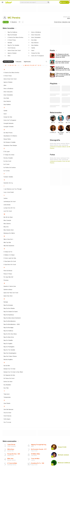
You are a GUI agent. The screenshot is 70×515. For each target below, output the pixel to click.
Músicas (6, 511)
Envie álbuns (31, 514)
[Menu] (2, 2)
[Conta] (68, 2)
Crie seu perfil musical (33, 511)
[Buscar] (48, 2)
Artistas (6, 514)
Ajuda (53, 511)
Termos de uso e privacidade (59, 514)
